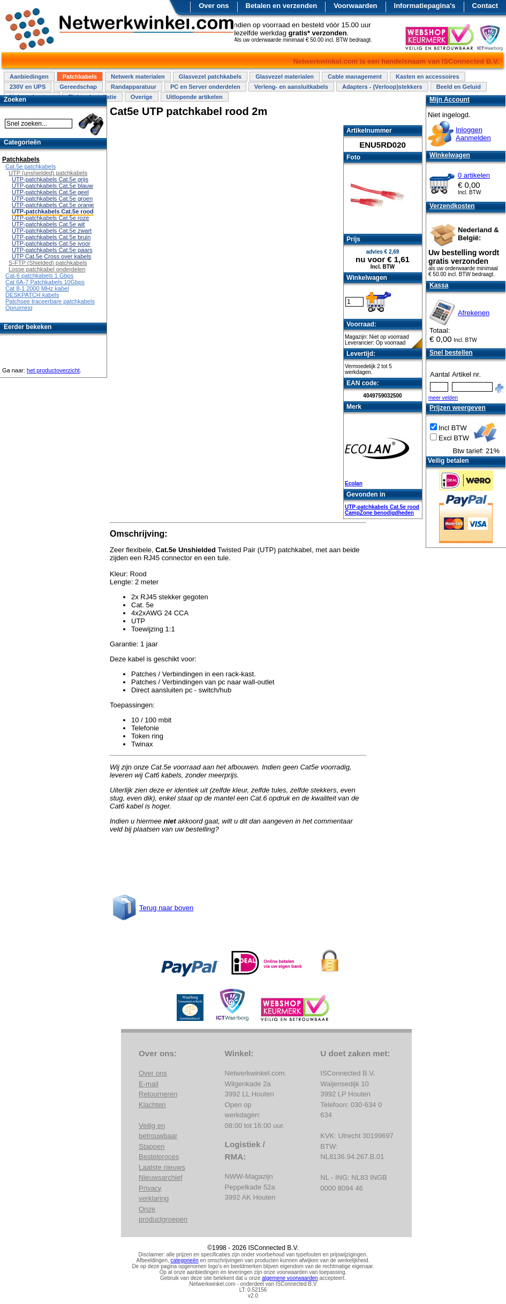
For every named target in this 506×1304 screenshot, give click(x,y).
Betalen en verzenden (282, 6)
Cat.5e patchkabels (30, 166)
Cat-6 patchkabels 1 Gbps (39, 275)
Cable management (355, 76)
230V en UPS (28, 86)
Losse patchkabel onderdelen (47, 269)
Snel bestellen (451, 352)
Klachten (152, 1105)
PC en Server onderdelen (205, 86)
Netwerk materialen (138, 76)
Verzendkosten (452, 206)
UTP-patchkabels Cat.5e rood (382, 507)
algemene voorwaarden (290, 1278)
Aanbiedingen (29, 76)
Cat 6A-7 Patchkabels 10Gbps (45, 282)
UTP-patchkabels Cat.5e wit (48, 224)
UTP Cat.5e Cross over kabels (51, 256)
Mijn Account (449, 99)
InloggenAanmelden (473, 134)
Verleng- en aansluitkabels (291, 86)
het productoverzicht (53, 370)
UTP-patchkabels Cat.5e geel (50, 192)
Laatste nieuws (162, 1167)
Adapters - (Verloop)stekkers (382, 86)
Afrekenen (473, 313)
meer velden (443, 398)
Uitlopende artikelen (195, 97)
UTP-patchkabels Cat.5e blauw (52, 185)
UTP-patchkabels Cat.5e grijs (50, 179)
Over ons (214, 6)
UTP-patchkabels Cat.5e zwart (52, 230)
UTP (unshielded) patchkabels (48, 173)
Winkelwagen (449, 155)
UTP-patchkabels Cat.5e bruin (51, 237)
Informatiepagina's (425, 6)
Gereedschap (78, 86)
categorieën (185, 1260)
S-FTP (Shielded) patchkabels (48, 263)
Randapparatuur (133, 86)
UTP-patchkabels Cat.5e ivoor (51, 243)
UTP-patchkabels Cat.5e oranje (53, 205)
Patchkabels (80, 76)
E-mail (148, 1084)
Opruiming (19, 307)
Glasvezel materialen (284, 76)
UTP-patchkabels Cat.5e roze (50, 218)
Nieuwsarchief (161, 1177)
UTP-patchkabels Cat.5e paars (52, 250)
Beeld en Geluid (458, 86)
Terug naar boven (166, 908)
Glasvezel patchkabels (210, 76)
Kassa (438, 285)
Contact (485, 6)
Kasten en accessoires (427, 76)
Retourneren (158, 1094)
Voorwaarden (355, 6)
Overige (142, 97)
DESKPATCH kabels (32, 295)
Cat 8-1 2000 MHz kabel (37, 288)
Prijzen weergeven (457, 407)
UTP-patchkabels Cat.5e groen (52, 198)
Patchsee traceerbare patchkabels (50, 301)
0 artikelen (474, 175)
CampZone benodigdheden (379, 513)
